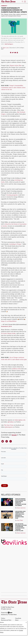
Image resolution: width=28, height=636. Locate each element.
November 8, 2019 (6, 326)
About (16, 620)
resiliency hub (16, 368)
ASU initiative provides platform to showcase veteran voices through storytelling (21, 527)
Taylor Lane (6, 47)
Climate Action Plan (15, 65)
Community (4, 5)
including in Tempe (15, 244)
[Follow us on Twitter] (2, 441)
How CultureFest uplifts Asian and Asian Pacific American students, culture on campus (20, 502)
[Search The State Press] (22, 1)
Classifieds (18, 618)
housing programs (12, 195)
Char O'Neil (20, 520)
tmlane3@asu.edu (19, 420)
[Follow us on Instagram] (10, 441)
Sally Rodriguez (9, 44)
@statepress (9, 427)
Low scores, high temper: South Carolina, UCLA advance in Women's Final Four (20, 515)
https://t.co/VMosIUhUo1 (8, 321)
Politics (3, 618)
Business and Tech (6, 620)
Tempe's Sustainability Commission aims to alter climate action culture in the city (13, 87)
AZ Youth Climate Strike (8, 333)
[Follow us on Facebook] (6, 441)
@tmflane (11, 422)
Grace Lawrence (21, 508)
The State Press (8, 425)
